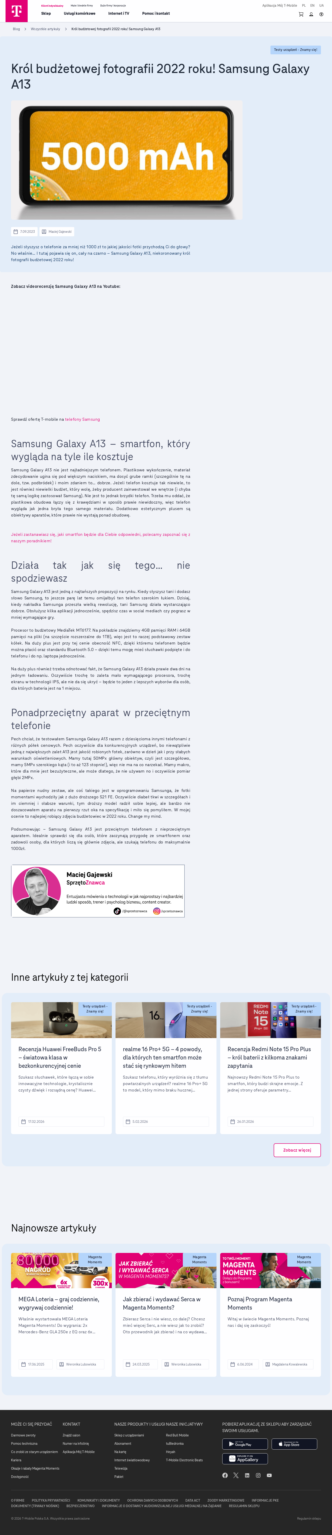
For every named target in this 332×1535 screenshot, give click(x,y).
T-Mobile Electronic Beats (184, 1460)
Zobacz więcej (297, 1150)
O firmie (17, 1500)
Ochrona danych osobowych (152, 1500)
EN (312, 6)
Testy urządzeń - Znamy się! (95, 1009)
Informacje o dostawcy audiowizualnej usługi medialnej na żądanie (162, 1506)
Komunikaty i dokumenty (98, 1500)
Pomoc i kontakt (156, 13)
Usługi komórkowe (79, 13)
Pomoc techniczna (24, 1444)
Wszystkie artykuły (45, 29)
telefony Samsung (83, 419)
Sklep (46, 13)
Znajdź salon (71, 1435)
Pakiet (118, 1477)
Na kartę (120, 1452)
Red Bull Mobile (177, 1435)
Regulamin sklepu (244, 1506)
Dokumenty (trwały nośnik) (35, 1506)
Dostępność (20, 1477)
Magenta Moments (95, 1259)
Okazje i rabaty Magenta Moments (35, 1468)
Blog (16, 29)
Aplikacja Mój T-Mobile (279, 6)
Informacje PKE (265, 1500)
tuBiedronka (175, 1444)
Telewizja (120, 1468)
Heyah (170, 1452)
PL (304, 6)
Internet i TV (118, 13)
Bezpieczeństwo (80, 1506)
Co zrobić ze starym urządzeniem (34, 1452)
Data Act (192, 1500)
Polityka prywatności (51, 1500)
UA (321, 6)
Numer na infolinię (76, 1444)
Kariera (16, 1460)
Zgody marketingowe (226, 1500)
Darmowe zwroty (23, 1435)
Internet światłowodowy (132, 1460)
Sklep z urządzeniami (129, 1435)
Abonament (122, 1444)
